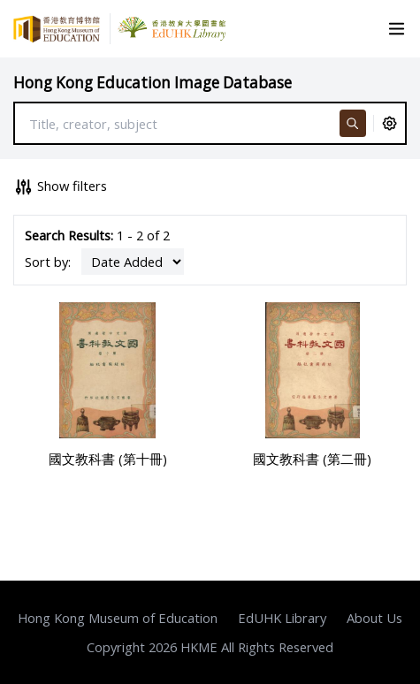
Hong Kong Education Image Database (152, 82)
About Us (374, 618)
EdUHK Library (282, 618)
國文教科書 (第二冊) (312, 458)
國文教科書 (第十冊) (108, 458)
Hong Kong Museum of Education (118, 618)
